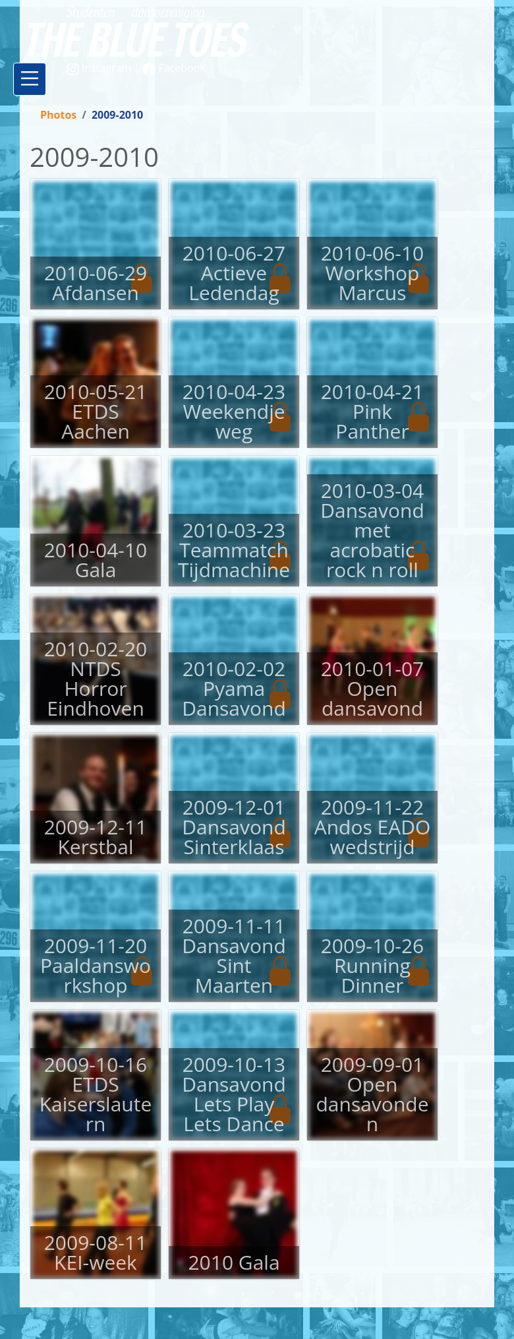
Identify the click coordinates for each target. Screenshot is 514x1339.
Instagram (100, 68)
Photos (58, 115)
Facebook (173, 68)
